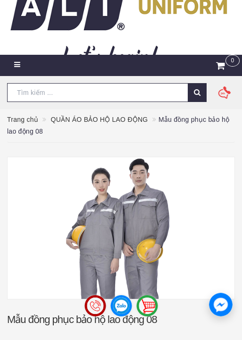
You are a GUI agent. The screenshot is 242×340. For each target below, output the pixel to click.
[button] (221, 304)
